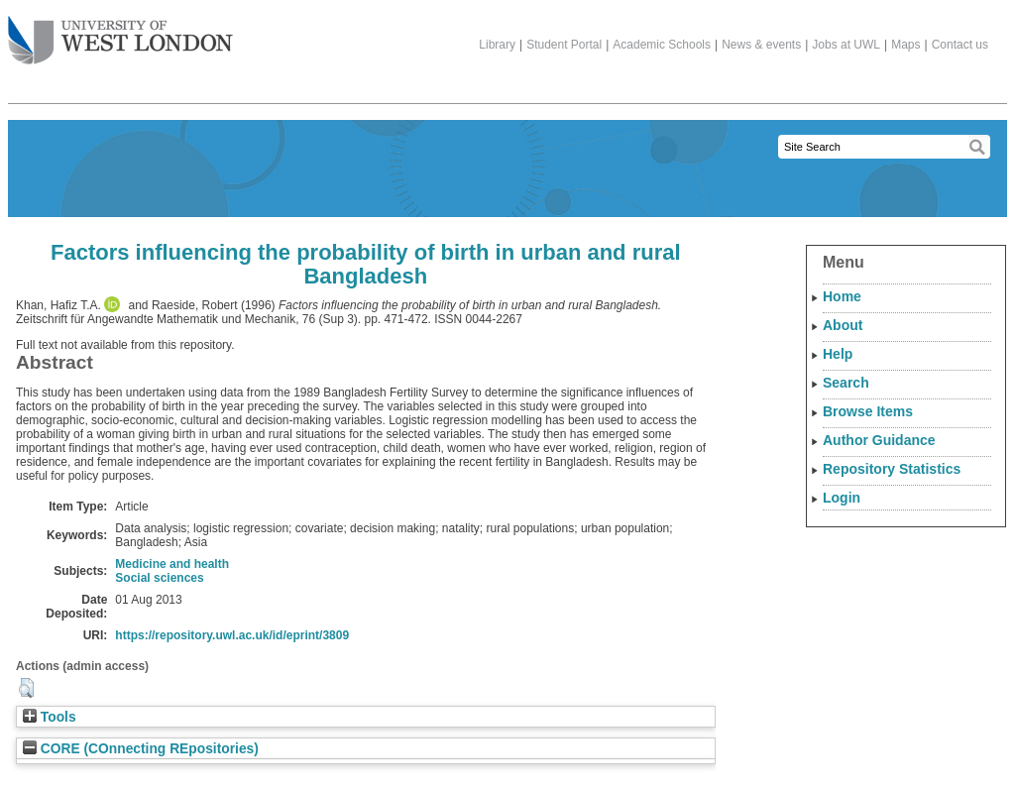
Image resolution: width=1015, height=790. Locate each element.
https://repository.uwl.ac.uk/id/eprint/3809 (232, 635)
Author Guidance (879, 440)
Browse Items (868, 411)
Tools (49, 717)
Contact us (960, 45)
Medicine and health (172, 564)
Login (841, 498)
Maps (905, 45)
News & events (761, 45)
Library (497, 45)
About (842, 325)
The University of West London (120, 32)
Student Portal (564, 45)
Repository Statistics (891, 469)
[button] (26, 688)
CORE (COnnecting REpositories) (141, 748)
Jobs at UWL (846, 45)
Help (837, 354)
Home (842, 296)
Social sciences (159, 578)
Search (846, 383)
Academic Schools (662, 45)
